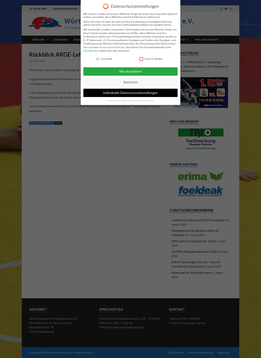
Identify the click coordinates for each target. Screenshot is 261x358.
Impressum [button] (149, 99)
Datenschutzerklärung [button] (132, 99)
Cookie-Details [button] (114, 99)
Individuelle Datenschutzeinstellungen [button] (130, 91)
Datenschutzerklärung (112, 45)
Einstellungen (91, 48)
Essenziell (104, 57)
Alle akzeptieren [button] (130, 69)
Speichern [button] (130, 80)
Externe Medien (151, 57)
